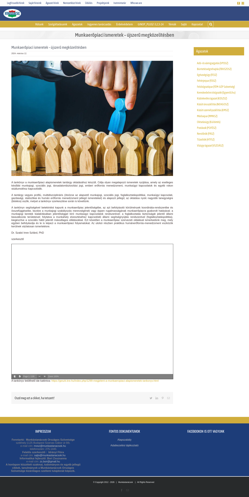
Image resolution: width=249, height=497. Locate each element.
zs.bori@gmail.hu (50, 461)
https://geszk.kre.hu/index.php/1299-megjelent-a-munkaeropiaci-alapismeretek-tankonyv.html (105, 380)
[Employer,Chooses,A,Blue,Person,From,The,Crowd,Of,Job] (92, 118)
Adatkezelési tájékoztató (124, 445)
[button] (210, 24)
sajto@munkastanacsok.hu (49, 455)
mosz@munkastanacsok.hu (50, 446)
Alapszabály (124, 439)
